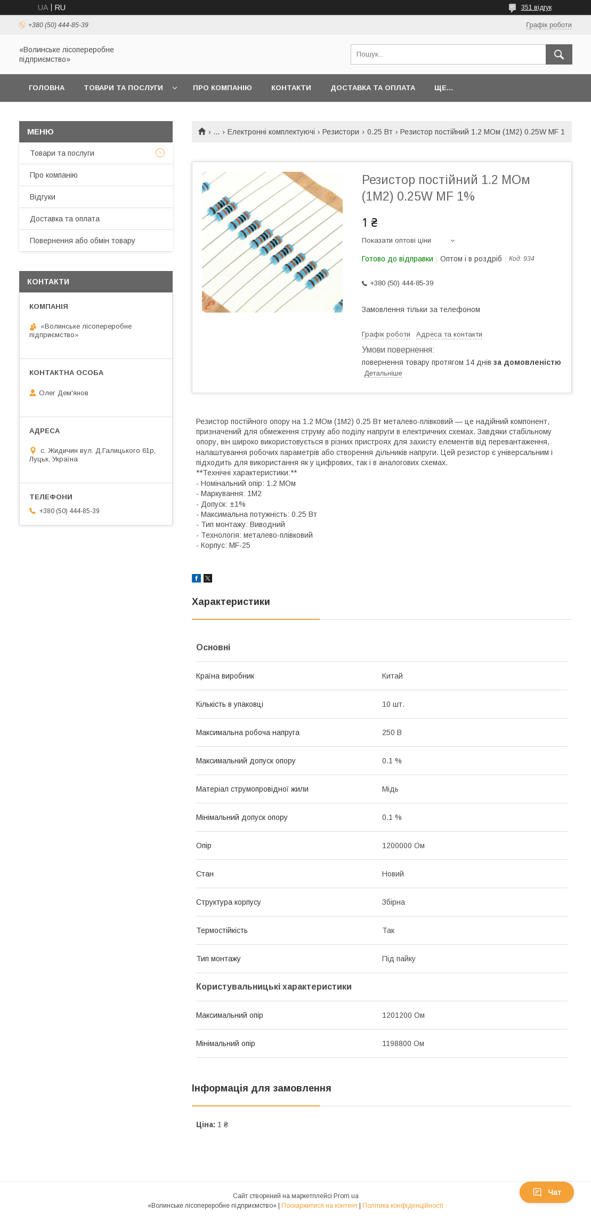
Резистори (340, 131)
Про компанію (222, 88)
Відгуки (42, 197)
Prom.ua (346, 1196)
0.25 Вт (380, 131)
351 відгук (536, 7)
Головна (46, 88)
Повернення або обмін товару (82, 240)
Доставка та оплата (372, 88)
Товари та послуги (123, 88)
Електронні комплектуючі (271, 131)
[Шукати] (559, 54)
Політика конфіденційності (402, 1205)
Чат (546, 1192)
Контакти (291, 88)
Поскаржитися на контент (319, 1205)
